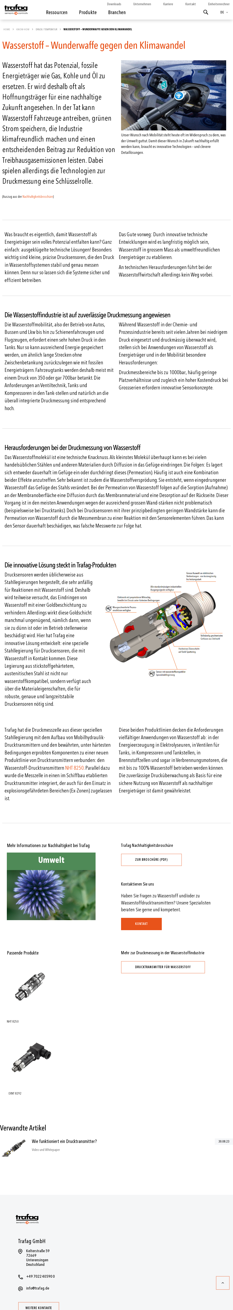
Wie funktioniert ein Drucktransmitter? (64, 1141)
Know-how (23, 29)
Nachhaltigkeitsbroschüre (38, 197)
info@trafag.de (37, 1288)
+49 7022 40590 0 (40, 1276)
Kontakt (190, 4)
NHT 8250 (74, 768)
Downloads (114, 4)
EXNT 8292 (15, 1093)
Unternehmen (142, 4)
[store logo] (15, 10)
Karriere (168, 4)
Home (6, 29)
